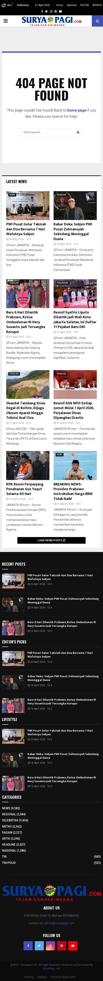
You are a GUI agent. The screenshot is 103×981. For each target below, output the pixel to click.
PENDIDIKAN (62, 283)
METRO (7, 826)
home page (76, 110)
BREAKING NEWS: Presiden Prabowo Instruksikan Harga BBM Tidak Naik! (73, 491)
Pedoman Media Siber (63, 977)
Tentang (29, 977)
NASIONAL (9, 850)
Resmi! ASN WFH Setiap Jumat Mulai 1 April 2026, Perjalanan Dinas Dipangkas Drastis (74, 410)
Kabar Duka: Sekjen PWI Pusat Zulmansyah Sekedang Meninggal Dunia (73, 231)
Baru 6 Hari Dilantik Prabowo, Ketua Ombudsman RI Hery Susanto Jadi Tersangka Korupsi (25, 322)
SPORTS (97, 5)
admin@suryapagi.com (59, 923)
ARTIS (6, 838)
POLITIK (84, 5)
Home (59, 5)
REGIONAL (9, 814)
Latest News (16, 181)
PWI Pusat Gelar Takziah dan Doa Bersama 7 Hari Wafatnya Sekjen (26, 229)
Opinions (72, 5)
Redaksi (42, 977)
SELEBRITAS (10, 820)
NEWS (12, 195)
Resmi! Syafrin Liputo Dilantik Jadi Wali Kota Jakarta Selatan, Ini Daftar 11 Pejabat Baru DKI (75, 319)
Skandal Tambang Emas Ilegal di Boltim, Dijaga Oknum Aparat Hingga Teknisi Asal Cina (25, 410)
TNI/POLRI (9, 862)
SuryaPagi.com (51, 968)
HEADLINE (61, 195)
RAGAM (7, 832)
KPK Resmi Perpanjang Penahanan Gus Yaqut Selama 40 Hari (24, 489)
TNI (4, 856)
